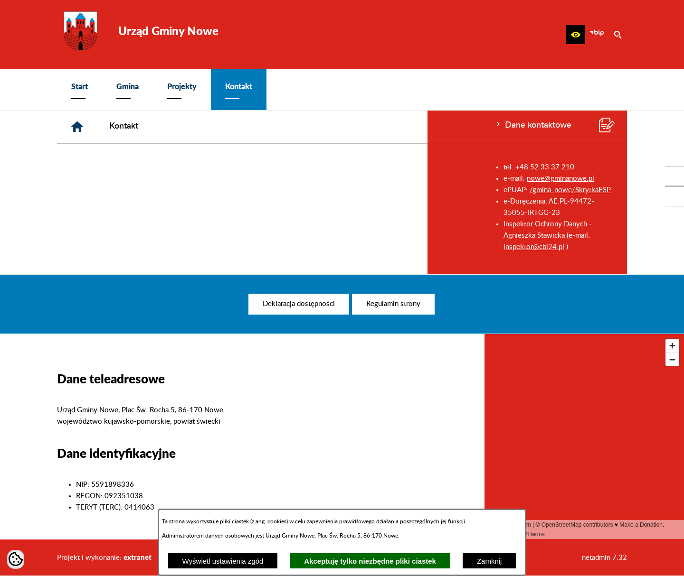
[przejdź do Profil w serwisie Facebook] (674, 176)
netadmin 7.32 (604, 557)
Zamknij (489, 561)
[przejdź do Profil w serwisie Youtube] (674, 196)
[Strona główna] (220, 127)
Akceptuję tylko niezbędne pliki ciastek (370, 561)
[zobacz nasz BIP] (596, 34)
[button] (575, 34)
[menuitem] (79, 90)
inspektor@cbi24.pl (106, 247)
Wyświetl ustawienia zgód (223, 561)
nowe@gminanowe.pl (133, 178)
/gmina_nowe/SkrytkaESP (142, 190)
